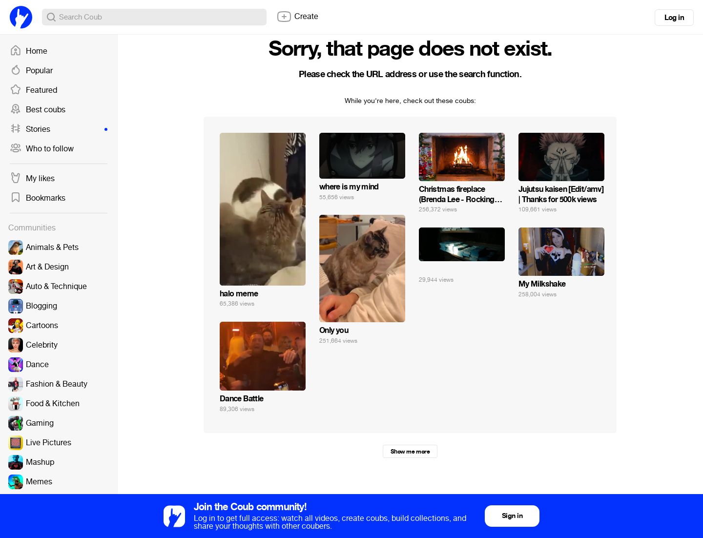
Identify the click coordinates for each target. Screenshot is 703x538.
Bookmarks (37, 198)
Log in (674, 17)
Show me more (410, 451)
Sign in (512, 515)
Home (28, 51)
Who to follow (42, 149)
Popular (31, 71)
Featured (33, 90)
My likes (32, 179)
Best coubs (37, 110)
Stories (58, 129)
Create (297, 16)
